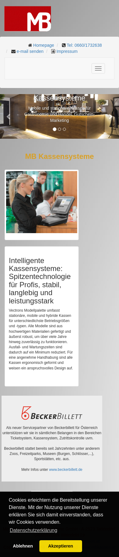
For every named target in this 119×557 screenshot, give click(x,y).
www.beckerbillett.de (65, 469)
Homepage (43, 45)
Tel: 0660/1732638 (84, 45)
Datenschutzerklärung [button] (33, 530)
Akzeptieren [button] (60, 546)
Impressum (67, 51)
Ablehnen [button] (23, 546)
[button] (9, 116)
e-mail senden (30, 51)
